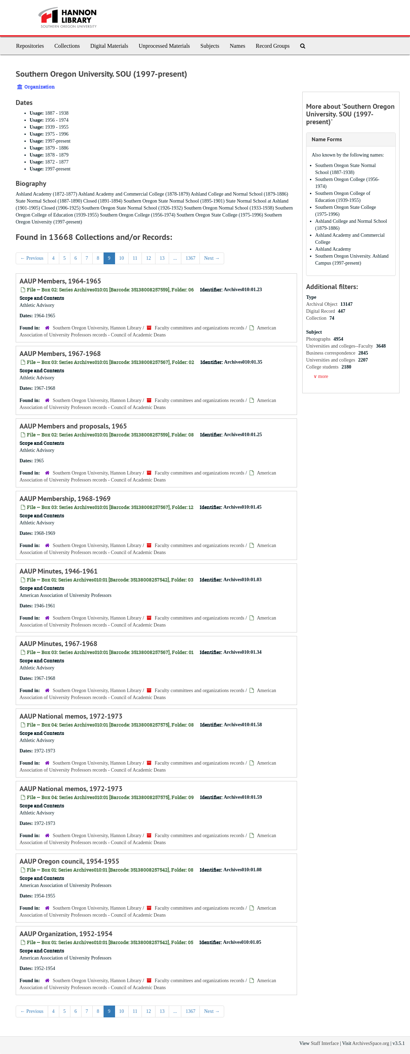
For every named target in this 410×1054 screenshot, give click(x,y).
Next (212, 258)
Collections (67, 46)
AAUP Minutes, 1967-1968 (58, 643)
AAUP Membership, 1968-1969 (65, 498)
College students (323, 367)
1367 (190, 258)
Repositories (30, 46)
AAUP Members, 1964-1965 (60, 281)
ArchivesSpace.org (370, 1043)
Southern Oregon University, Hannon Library (97, 328)
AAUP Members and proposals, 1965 (73, 426)
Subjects (209, 46)
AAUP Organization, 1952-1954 (66, 933)
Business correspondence (331, 353)
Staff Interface (325, 1043)
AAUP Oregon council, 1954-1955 (69, 861)
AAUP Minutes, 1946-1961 (59, 571)
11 (135, 258)
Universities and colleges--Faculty (340, 346)
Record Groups (272, 46)
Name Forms (327, 139)
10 (121, 258)
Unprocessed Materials (164, 46)
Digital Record (321, 311)
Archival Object (322, 304)
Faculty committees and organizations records (199, 328)
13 (162, 258)
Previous (32, 258)
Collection (317, 318)
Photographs (319, 339)
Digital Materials (109, 46)
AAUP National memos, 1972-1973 (71, 716)
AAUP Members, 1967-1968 (60, 353)
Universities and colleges (331, 360)
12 (148, 258)
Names (237, 46)
